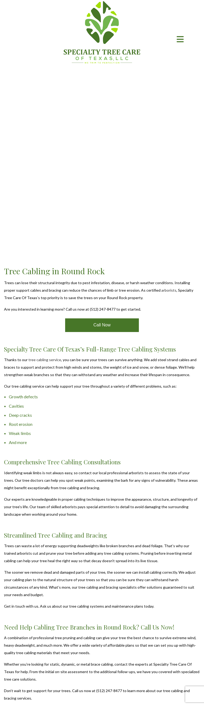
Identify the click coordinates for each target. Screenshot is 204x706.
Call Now (101, 325)
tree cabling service (44, 359)
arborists (168, 290)
